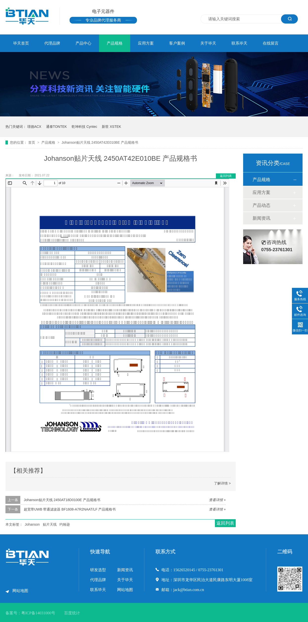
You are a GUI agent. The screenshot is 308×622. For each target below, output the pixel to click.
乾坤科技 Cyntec (84, 127)
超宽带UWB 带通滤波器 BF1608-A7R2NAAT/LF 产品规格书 (70, 509)
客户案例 (177, 43)
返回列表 (226, 176)
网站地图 (20, 591)
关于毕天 (208, 43)
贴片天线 (50, 524)
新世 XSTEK (111, 127)
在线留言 (271, 43)
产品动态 (261, 205)
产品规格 (115, 43)
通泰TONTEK (56, 127)
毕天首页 (21, 43)
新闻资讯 (261, 218)
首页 (32, 142)
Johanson (32, 524)
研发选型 (98, 570)
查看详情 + (217, 500)
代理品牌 (52, 43)
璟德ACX (34, 127)
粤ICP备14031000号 (38, 613)
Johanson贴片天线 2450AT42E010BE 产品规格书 (99, 142)
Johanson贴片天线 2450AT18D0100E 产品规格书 (62, 500)
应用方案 (146, 43)
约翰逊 (64, 524)
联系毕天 (239, 43)
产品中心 (83, 43)
